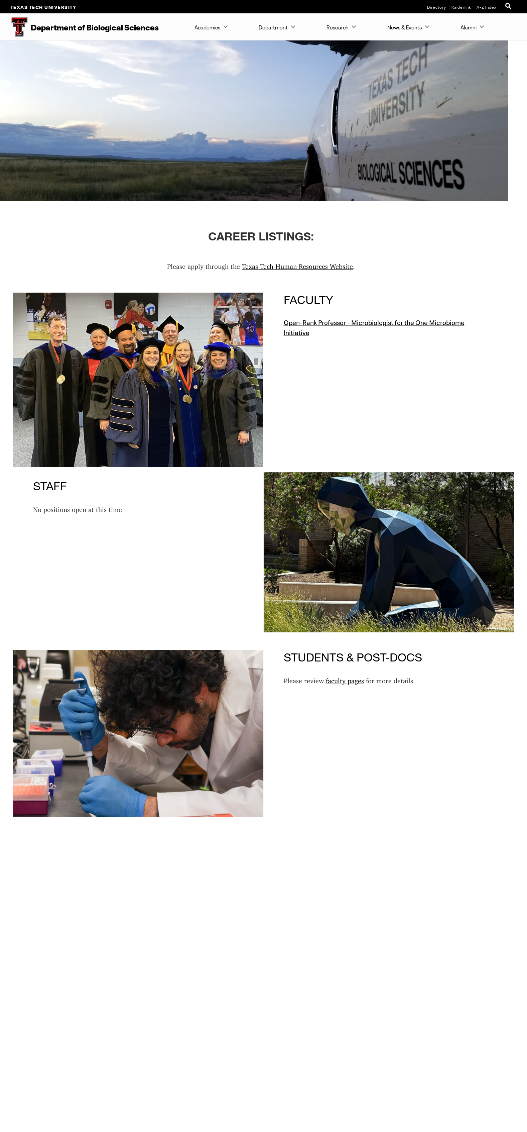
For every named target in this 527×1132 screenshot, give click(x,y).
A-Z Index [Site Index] (487, 7)
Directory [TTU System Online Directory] (436, 7)
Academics (207, 27)
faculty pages (345, 679)
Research (337, 27)
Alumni (468, 27)
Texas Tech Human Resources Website (297, 264)
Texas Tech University (44, 6)
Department (273, 27)
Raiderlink (461, 7)
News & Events (404, 27)
